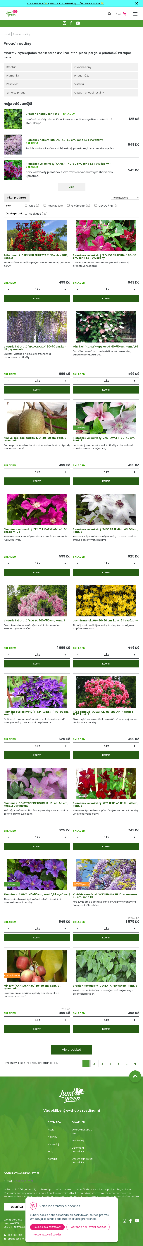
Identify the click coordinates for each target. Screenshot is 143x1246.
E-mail (8, 1181)
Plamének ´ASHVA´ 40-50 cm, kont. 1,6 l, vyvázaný (37, 894)
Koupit (37, 298)
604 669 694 (15, 1235)
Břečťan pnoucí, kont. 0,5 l (43, 114)
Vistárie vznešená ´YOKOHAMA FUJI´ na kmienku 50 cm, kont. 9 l (105, 896)
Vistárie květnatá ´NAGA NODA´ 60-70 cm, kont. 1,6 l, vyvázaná (36, 348)
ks (38, 289)
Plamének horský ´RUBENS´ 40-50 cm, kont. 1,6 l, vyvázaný (64, 140)
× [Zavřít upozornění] (136, 3)
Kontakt (52, 1159)
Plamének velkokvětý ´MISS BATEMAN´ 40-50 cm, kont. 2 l (105, 530)
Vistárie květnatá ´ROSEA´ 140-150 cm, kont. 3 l (35, 620)
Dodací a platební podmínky (82, 1160)
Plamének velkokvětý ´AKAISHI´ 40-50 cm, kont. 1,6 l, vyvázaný (67, 164)
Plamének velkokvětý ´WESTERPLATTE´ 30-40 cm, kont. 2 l (105, 804)
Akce (34, 206)
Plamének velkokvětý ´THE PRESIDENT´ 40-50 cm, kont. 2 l (36, 713)
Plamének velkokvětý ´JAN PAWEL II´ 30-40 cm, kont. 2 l (104, 439)
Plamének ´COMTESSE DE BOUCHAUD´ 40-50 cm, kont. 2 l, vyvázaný (36, 804)
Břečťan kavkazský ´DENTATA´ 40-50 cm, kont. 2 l (105, 986)
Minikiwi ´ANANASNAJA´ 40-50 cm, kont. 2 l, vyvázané (32, 987)
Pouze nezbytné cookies (48, 1234)
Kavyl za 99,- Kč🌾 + (38, 3)
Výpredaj (53, 1144)
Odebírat (17, 1207)
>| (135, 1064)
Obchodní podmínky (78, 1149)
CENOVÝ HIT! (108, 206)
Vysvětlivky (78, 1140)
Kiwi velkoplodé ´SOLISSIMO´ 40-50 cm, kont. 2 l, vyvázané (36, 439)
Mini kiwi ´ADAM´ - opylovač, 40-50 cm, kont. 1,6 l (105, 346)
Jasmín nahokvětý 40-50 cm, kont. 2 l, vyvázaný (105, 620)
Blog (50, 1151)
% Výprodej (80, 206)
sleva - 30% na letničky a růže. (67, 3)
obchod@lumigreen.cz (21, 1238)
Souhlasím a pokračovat (47, 1226)
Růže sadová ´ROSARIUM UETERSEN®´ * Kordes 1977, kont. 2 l (103, 713)
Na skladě (38, 214)
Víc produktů (71, 1049)
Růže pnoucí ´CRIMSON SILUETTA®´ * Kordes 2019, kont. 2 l (36, 256)
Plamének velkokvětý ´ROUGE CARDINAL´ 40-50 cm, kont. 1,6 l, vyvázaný (104, 256)
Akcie (51, 1129)
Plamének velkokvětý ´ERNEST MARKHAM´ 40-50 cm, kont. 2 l (36, 530)
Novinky (55, 206)
